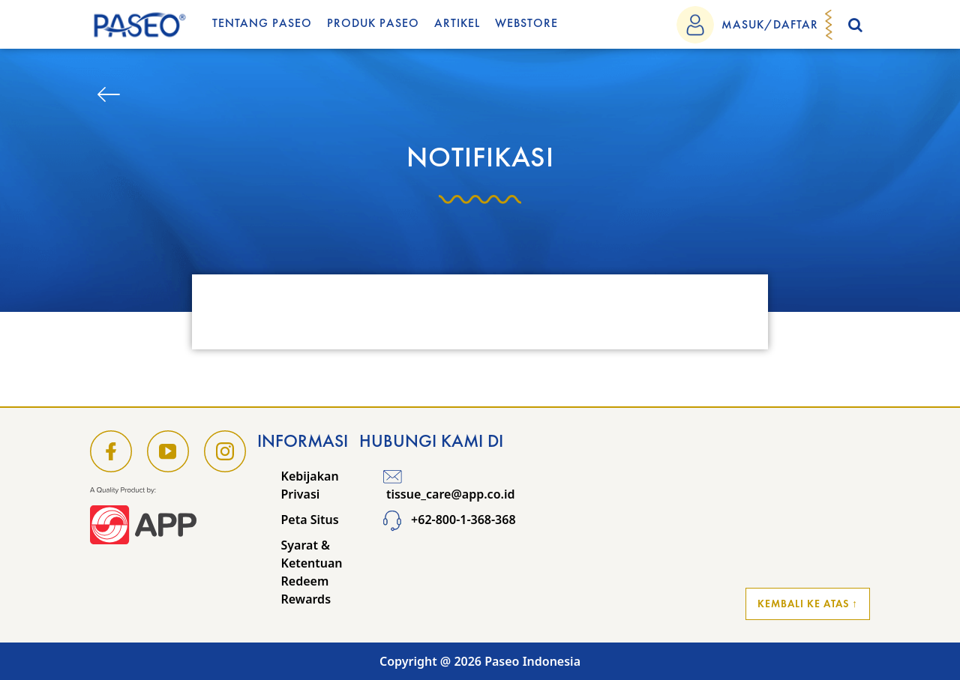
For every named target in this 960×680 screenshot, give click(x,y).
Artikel (457, 23)
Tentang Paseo (262, 23)
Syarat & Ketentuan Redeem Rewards (312, 572)
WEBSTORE (526, 23)
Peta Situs (310, 519)
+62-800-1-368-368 (449, 519)
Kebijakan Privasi (310, 485)
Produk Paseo (373, 23)
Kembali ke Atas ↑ (808, 603)
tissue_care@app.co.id (449, 485)
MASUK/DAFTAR (770, 24)
